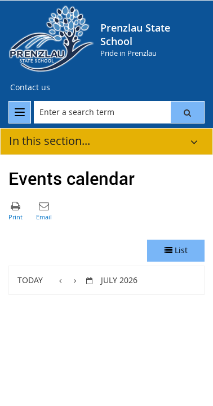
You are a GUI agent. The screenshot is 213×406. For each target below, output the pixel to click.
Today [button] (30, 280)
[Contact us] (30, 87)
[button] (187, 112)
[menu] (19, 112)
